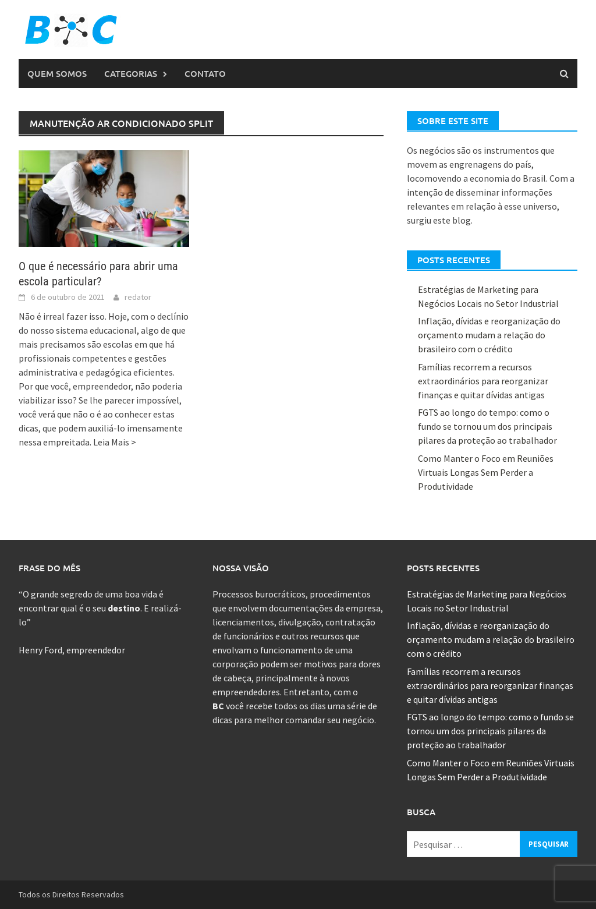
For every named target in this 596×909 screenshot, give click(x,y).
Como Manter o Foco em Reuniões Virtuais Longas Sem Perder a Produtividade (486, 472)
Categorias (130, 73)
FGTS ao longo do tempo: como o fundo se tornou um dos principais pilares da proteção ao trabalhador (487, 426)
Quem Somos (57, 73)
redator (138, 297)
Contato (205, 73)
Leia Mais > (114, 442)
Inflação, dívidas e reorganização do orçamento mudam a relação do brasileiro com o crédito (489, 335)
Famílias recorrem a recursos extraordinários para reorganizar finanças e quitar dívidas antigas (483, 381)
